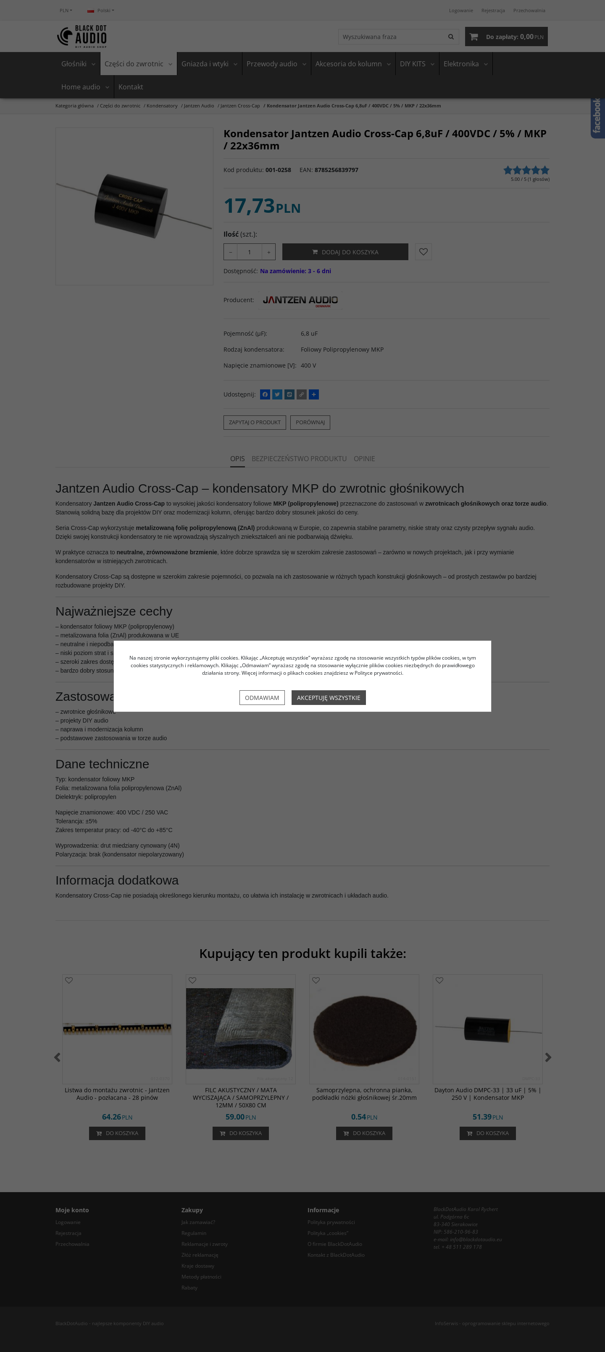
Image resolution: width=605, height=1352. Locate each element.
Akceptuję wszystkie (328, 698)
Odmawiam (262, 698)
